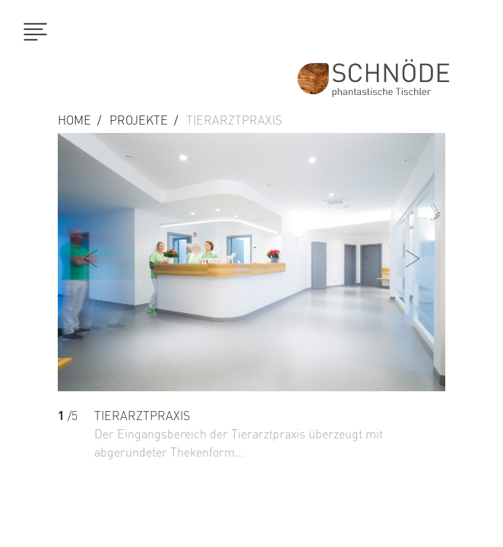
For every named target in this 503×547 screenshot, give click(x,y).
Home (74, 120)
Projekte (138, 120)
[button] (417, 323)
